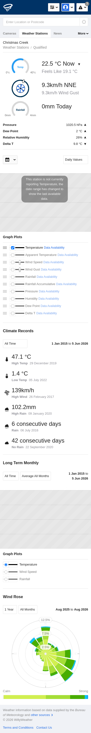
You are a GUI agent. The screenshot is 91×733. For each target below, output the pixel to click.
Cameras (9, 33)
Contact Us (44, 727)
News (58, 33)
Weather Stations (35, 33)
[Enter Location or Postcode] (45, 21)
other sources (40, 715)
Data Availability (54, 247)
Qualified (40, 47)
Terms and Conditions (18, 727)
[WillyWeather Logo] (11, 7)
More (81, 33)
